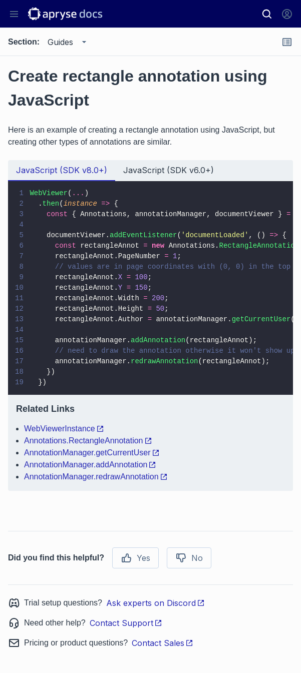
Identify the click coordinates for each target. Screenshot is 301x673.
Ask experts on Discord (155, 603)
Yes (135, 558)
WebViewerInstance (64, 428)
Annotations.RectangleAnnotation (88, 440)
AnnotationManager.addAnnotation (90, 464)
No (189, 558)
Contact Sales (162, 643)
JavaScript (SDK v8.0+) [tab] (61, 170)
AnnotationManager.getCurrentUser (92, 452)
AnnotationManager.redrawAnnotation (96, 476)
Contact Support (126, 623)
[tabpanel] (150, 336)
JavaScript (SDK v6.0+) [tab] (168, 170)
